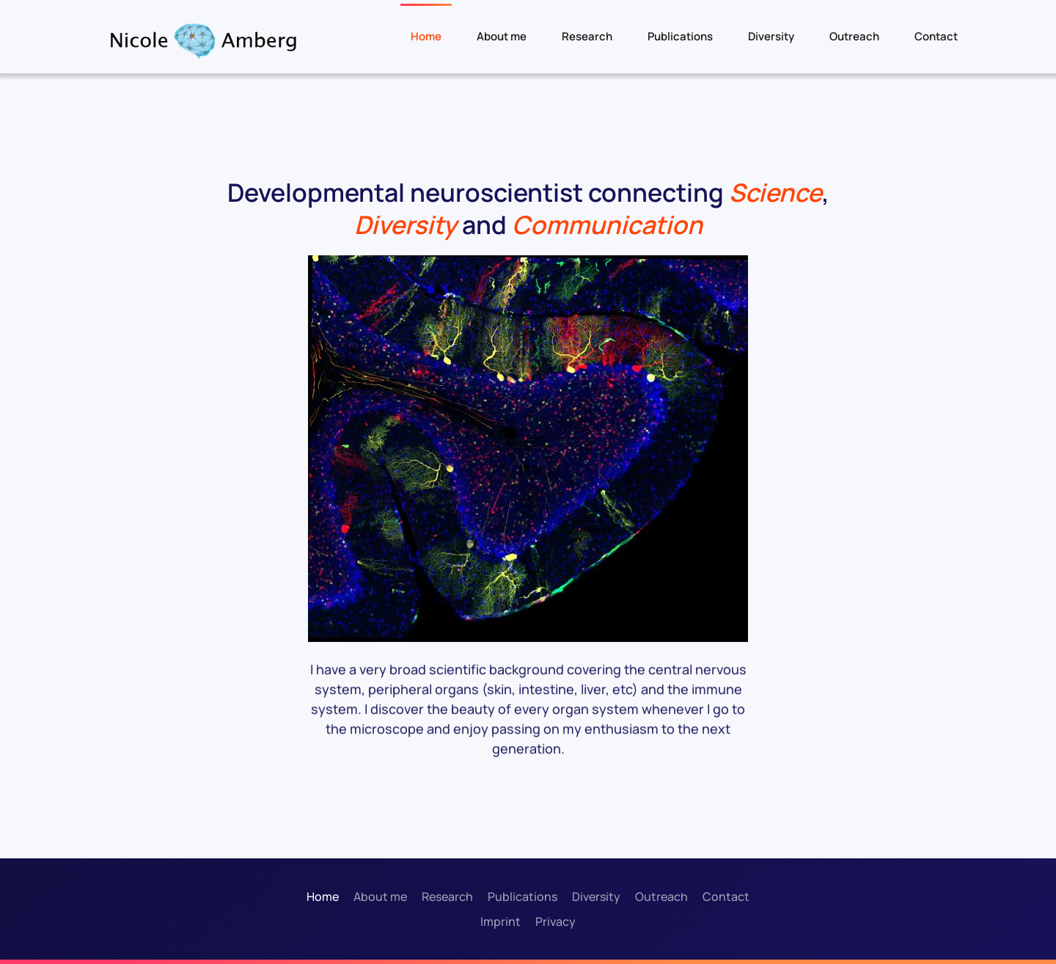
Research (587, 36)
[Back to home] (203, 40)
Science (775, 192)
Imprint (500, 921)
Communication (607, 224)
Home (426, 36)
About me (502, 36)
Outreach (854, 36)
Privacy (555, 921)
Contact (936, 36)
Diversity (771, 36)
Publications (680, 36)
